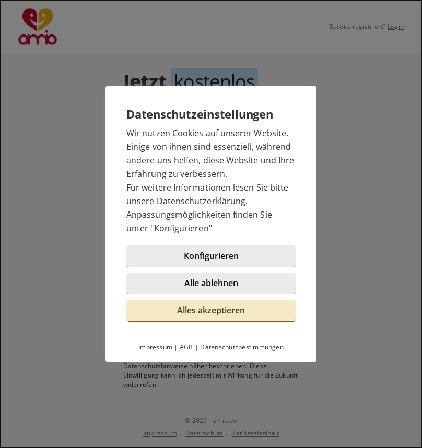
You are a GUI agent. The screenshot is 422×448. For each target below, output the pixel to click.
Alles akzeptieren (211, 310)
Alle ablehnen (211, 283)
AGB (186, 347)
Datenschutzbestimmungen (242, 347)
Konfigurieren (181, 228)
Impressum (155, 347)
